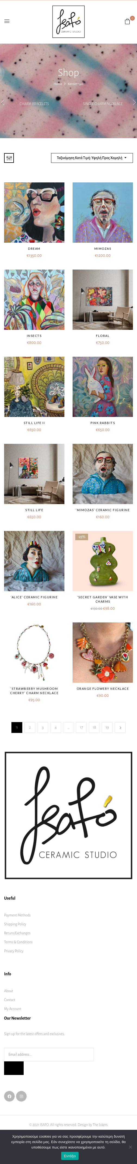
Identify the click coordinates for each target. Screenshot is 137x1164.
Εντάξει (70, 1156)
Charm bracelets (34, 104)
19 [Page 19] (107, 727)
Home (58, 84)
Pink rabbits (103, 423)
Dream (34, 248)
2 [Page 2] (30, 727)
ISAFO (44, 1125)
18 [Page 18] (94, 727)
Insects (34, 335)
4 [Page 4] (56, 727)
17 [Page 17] (81, 727)
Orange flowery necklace (103, 688)
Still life (34, 510)
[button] (127, 22)
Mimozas (102, 248)
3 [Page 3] (43, 727)
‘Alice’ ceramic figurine (34, 597)
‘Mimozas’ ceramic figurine (103, 510)
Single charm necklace (103, 104)
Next (120, 727)
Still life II (34, 423)
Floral (103, 335)
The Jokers (100, 1125)
